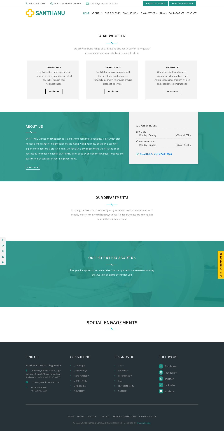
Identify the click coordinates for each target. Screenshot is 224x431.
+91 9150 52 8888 (39, 390)
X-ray (121, 365)
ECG (120, 380)
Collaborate (176, 13)
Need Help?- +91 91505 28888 (156, 154)
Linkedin (167, 385)
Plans (163, 13)
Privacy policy (149, 416)
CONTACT (192, 13)
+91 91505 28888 (37, 3)
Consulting (130, 13)
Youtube (166, 391)
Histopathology (126, 385)
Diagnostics (149, 13)
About (80, 416)
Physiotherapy (81, 375)
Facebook (167, 366)
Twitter (166, 379)
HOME (86, 13)
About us (97, 13)
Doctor (91, 416)
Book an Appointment (182, 3)
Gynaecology (80, 370)
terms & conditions (125, 416)
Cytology (122, 390)
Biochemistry (125, 375)
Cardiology (79, 365)
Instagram (168, 372)
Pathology (123, 370)
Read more (54, 91)
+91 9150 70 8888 (39, 387)
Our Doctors (112, 13)
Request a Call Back (155, 3)
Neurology (79, 390)
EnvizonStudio (144, 423)
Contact (105, 416)
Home (69, 416)
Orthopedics (80, 385)
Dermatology (80, 380)
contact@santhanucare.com (104, 3)
